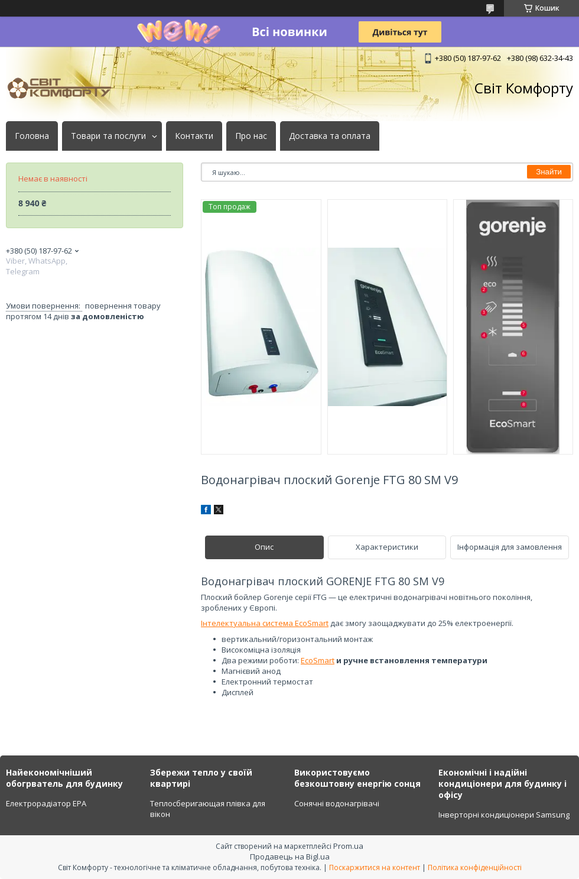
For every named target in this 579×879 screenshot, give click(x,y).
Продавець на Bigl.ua (290, 856)
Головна (32, 136)
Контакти (194, 136)
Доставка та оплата (329, 136)
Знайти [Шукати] (549, 171)
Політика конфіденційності (475, 867)
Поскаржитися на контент (374, 867)
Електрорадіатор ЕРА (46, 803)
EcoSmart (317, 660)
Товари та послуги (108, 136)
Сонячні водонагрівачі (336, 803)
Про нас (251, 136)
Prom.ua (348, 846)
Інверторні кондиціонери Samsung (504, 814)
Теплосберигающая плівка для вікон (207, 808)
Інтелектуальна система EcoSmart (264, 623)
